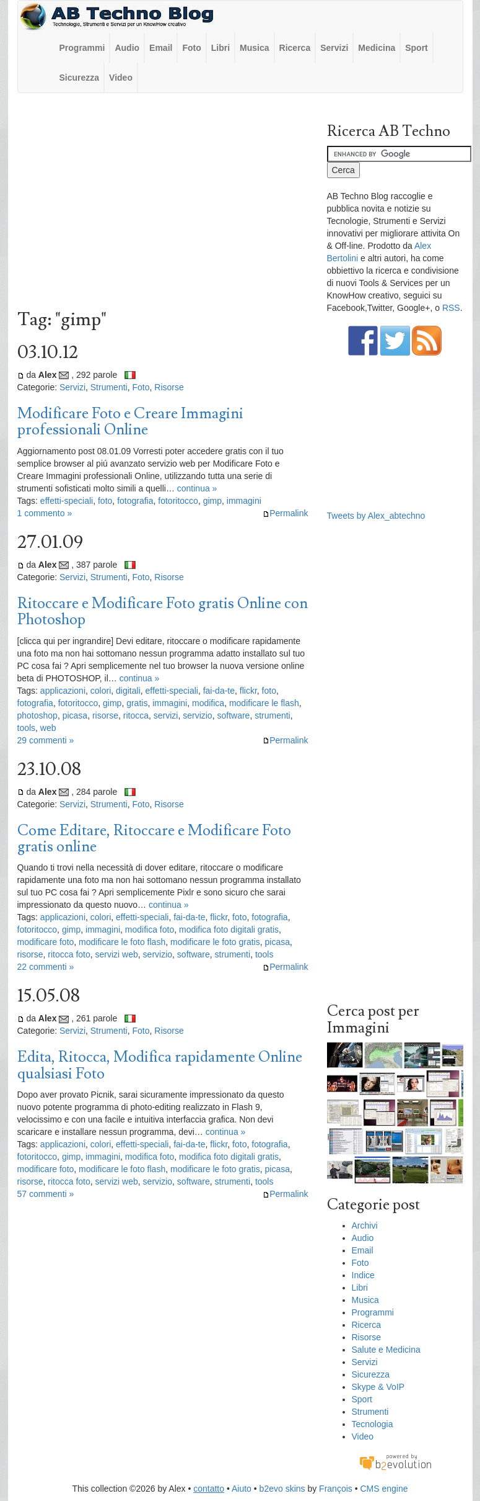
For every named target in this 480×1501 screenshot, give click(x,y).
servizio (197, 715)
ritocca (136, 715)
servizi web (116, 954)
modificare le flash (264, 703)
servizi (166, 715)
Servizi (334, 48)
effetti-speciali (66, 501)
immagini (244, 501)
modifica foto (149, 929)
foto (105, 501)
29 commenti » (45, 740)
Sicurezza (79, 78)
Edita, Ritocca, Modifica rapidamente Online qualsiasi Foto (159, 1065)
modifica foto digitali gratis (229, 929)
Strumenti (109, 387)
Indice (363, 1275)
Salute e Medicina (386, 1350)
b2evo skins (282, 1489)
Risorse (168, 387)
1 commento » (44, 513)
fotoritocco (178, 501)
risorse (105, 715)
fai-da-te (219, 691)
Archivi (365, 1225)
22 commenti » (45, 967)
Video (121, 78)
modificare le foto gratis (215, 942)
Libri (220, 48)
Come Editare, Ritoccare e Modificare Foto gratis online (154, 838)
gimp (212, 501)
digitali (128, 691)
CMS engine (384, 1489)
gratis (136, 703)
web (48, 728)
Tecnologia (372, 1424)
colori (100, 691)
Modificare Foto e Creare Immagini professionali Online (130, 421)
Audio (127, 48)
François (335, 1489)
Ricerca (295, 48)
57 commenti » (45, 1194)
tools (26, 728)
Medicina (376, 48)
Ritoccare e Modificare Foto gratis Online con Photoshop (162, 611)
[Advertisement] (162, 204)
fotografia (135, 501)
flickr (248, 691)
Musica (254, 48)
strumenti (272, 715)
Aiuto (241, 1489)
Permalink (285, 513)
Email (160, 48)
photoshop (37, 715)
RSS (451, 308)
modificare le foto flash (122, 942)
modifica (208, 703)
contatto (208, 1489)
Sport (416, 48)
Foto (191, 48)
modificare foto (45, 942)
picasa (75, 715)
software (233, 715)
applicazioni (62, 691)
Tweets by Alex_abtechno (376, 516)
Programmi (82, 48)
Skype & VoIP (378, 1387)
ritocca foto (69, 954)
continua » (197, 488)
